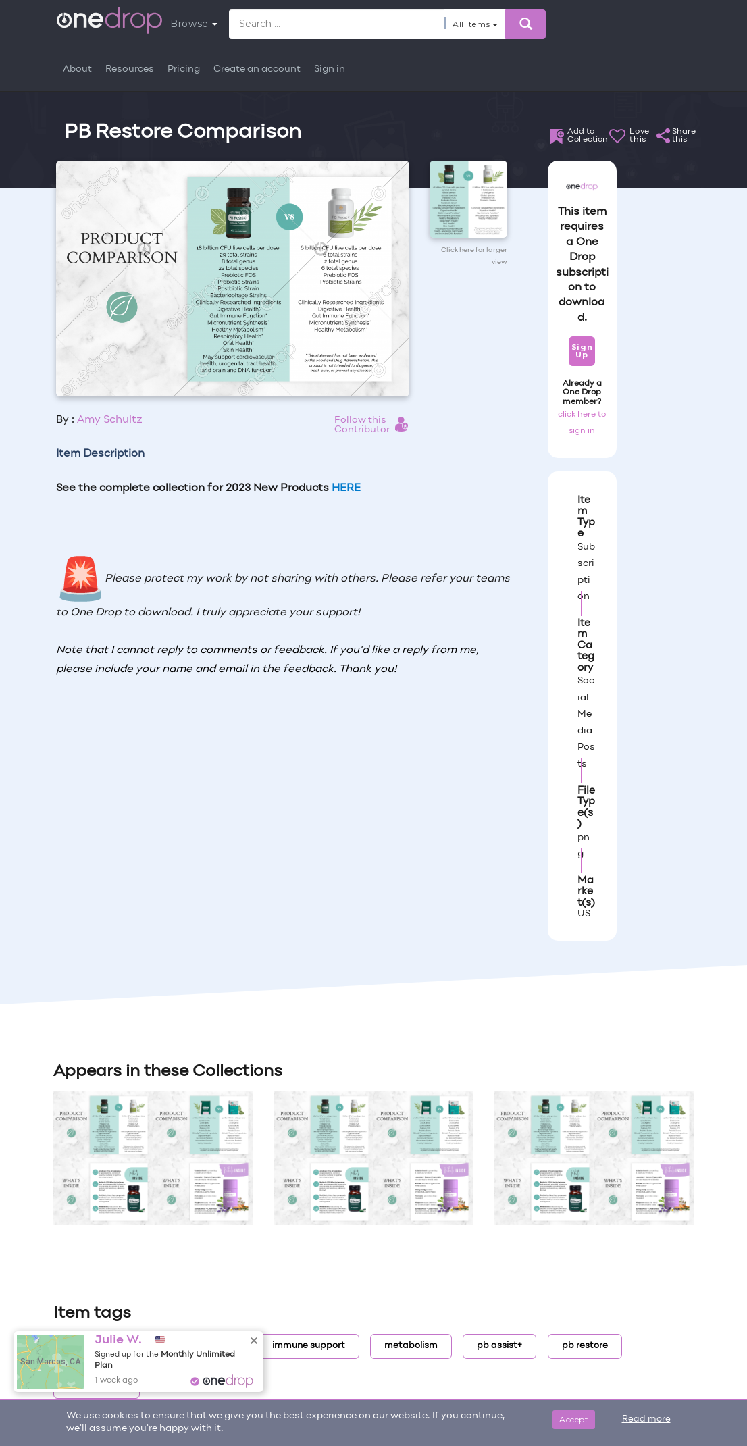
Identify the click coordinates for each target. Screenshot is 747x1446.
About (77, 69)
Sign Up (581, 350)
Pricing (184, 69)
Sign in (329, 69)
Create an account (257, 69)
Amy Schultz (110, 420)
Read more (646, 1420)
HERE (346, 488)
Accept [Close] (573, 1419)
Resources (129, 69)
